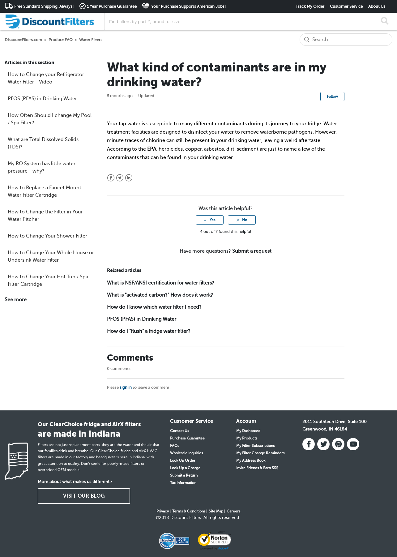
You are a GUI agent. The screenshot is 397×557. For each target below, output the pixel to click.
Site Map (216, 511)
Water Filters (90, 39)
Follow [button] (332, 96)
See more (16, 299)
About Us (376, 6)
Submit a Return (184, 475)
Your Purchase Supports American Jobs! (188, 6)
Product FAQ (61, 39)
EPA (151, 149)
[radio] (210, 220)
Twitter (120, 178)
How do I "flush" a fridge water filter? (148, 331)
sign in (126, 387)
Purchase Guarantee (187, 438)
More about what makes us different (73, 481)
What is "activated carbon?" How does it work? (160, 295)
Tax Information (183, 483)
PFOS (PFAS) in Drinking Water (42, 98)
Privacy (162, 511)
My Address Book (250, 460)
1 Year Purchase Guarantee (112, 6)
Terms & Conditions (188, 511)
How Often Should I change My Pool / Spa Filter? (50, 119)
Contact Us (179, 431)
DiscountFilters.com (23, 39)
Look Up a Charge (185, 468)
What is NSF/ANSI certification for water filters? (160, 283)
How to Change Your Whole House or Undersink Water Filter (51, 256)
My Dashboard (248, 431)
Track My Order (310, 6)
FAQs (174, 445)
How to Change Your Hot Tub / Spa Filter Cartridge (48, 280)
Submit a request (251, 251)
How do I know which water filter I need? (154, 307)
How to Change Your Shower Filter (47, 236)
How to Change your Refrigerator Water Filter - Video (46, 78)
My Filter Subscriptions (255, 445)
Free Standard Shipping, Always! (44, 6)
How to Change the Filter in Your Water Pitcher (45, 215)
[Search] (346, 39)
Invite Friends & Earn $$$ (257, 468)
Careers (233, 511)
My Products (246, 438)
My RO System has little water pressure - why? (41, 167)
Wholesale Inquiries (186, 453)
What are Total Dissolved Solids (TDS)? (43, 143)
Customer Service (346, 6)
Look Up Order (182, 460)
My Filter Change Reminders (260, 453)
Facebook (111, 178)
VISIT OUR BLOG (84, 496)
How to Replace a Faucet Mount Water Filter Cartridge (44, 191)
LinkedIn (129, 178)
